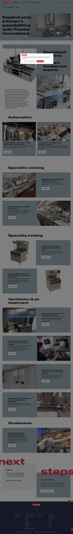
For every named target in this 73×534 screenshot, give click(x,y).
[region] (36, 58)
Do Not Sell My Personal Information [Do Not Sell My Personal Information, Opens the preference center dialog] (30, 61)
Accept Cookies (40, 61)
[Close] (52, 55)
